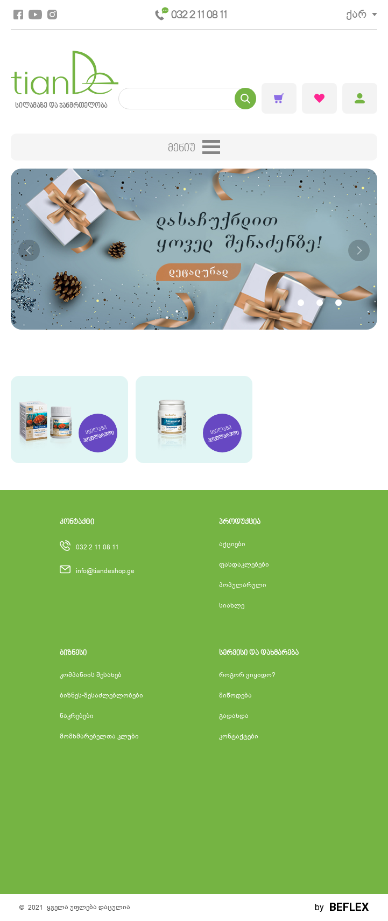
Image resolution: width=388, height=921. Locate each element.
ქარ (356, 14)
